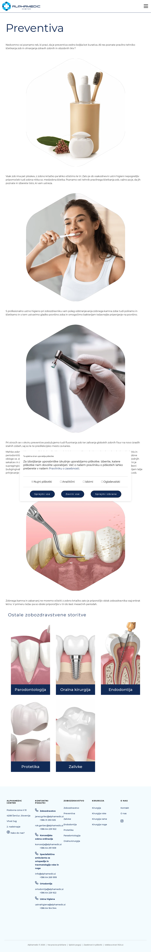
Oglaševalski (112, 481)
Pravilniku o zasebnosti (64, 468)
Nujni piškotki (43, 481)
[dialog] (75, 476)
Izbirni (89, 481)
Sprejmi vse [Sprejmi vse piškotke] (42, 494)
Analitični (68, 481)
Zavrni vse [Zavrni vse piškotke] (73, 494)
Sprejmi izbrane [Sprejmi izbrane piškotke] (106, 494)
